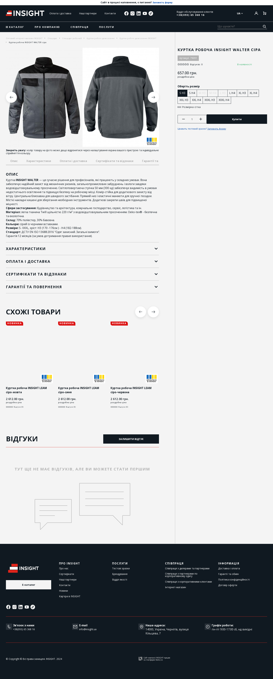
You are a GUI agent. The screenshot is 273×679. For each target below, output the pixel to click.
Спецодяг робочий (72, 38)
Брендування (119, 574)
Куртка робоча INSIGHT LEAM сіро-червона (132, 390)
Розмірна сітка (192, 107)
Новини (63, 591)
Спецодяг (52, 38)
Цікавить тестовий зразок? (205, 129)
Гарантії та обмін (228, 574)
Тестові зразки (121, 568)
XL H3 (243, 93)
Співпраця (80, 27)
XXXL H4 (225, 100)
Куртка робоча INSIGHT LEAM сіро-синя (79, 390)
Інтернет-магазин (175, 587)
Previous (11, 97)
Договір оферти (227, 585)
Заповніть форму (162, 2)
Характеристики (38, 161)
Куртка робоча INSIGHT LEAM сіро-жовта (27, 390)
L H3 (224, 93)
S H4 (193, 93)
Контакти (110, 13)
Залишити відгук (131, 439)
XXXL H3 (211, 100)
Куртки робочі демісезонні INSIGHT (138, 38)
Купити (237, 119)
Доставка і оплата (229, 568)
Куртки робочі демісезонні (101, 38)
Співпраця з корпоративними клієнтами (188, 581)
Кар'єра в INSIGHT (69, 596)
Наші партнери (87, 13)
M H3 (203, 93)
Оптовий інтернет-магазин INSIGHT (24, 38)
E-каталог (28, 585)
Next (153, 97)
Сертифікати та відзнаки (114, 161)
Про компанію (47, 27)
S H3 (183, 93)
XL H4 (254, 93)
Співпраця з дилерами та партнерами (187, 568)
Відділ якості (119, 579)
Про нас (63, 568)
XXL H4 (197, 100)
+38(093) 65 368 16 (190, 15)
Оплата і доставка (60, 13)
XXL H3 (185, 100)
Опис (14, 161)
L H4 (233, 93)
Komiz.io (159, 660)
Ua (240, 13)
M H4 (213, 93)
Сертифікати (66, 574)
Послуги (106, 27)
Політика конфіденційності (234, 579)
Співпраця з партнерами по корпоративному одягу (181, 574)
